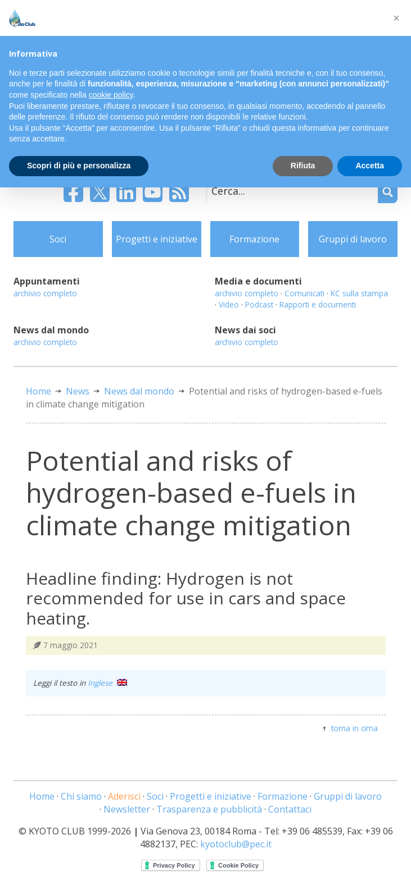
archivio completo (45, 293)
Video (229, 304)
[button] (396, 18)
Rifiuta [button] (303, 165)
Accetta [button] (369, 165)
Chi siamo (81, 796)
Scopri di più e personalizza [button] (78, 165)
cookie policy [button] (111, 94)
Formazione (254, 239)
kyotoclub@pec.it (236, 844)
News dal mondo (139, 391)
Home (38, 391)
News (77, 391)
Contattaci (289, 809)
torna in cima (354, 728)
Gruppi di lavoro (353, 239)
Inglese (107, 682)
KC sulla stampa (359, 293)
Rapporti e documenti (317, 304)
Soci (57, 239)
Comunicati (304, 293)
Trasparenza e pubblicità (209, 809)
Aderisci (124, 796)
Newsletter (126, 809)
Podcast (259, 304)
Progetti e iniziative (156, 239)
